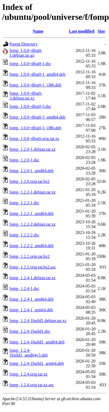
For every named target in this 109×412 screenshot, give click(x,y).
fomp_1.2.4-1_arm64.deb (31, 310)
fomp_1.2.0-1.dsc (24, 160)
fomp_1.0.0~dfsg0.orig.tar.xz (34, 138)
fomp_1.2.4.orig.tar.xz (28, 374)
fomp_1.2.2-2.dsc (24, 235)
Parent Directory (23, 44)
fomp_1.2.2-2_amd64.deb (31, 245)
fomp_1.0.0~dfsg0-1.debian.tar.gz (25, 53)
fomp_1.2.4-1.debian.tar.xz (32, 277)
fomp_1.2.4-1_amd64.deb (31, 299)
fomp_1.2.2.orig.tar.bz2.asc (32, 267)
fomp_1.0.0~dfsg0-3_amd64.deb (37, 117)
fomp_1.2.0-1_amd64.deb (31, 170)
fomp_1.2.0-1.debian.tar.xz (32, 149)
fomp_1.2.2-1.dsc (24, 203)
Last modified (81, 31)
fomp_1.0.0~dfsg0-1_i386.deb (35, 85)
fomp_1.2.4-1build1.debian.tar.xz (38, 320)
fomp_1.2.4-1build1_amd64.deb (37, 342)
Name (38, 31)
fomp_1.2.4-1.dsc (24, 288)
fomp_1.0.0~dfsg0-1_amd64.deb (37, 74)
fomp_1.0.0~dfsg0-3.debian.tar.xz (25, 95)
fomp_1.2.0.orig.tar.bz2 (29, 181)
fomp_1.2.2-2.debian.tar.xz (32, 224)
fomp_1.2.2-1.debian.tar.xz (32, 192)
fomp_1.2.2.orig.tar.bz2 (29, 256)
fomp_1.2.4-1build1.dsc (29, 331)
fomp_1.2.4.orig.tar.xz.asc (31, 385)
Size (101, 31)
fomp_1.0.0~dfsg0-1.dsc (30, 63)
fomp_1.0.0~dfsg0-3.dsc (30, 106)
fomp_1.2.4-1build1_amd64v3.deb (28, 352)
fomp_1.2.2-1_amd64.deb (31, 213)
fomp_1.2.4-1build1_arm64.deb (36, 363)
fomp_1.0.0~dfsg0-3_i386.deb (35, 128)
